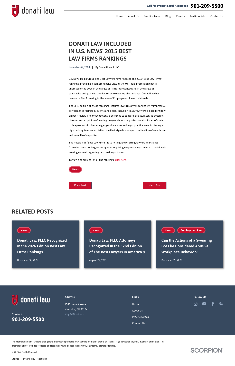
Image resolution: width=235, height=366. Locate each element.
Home (135, 304)
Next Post (154, 185)
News (75, 169)
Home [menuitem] (119, 16)
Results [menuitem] (180, 16)
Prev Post (80, 185)
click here (120, 159)
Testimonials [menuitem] (197, 16)
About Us (137, 310)
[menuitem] (16, 359)
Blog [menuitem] (168, 16)
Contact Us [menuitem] (216, 16)
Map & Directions (74, 314)
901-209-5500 (207, 6)
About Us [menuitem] (133, 16)
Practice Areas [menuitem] (152, 16)
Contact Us (138, 323)
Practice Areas (140, 317)
